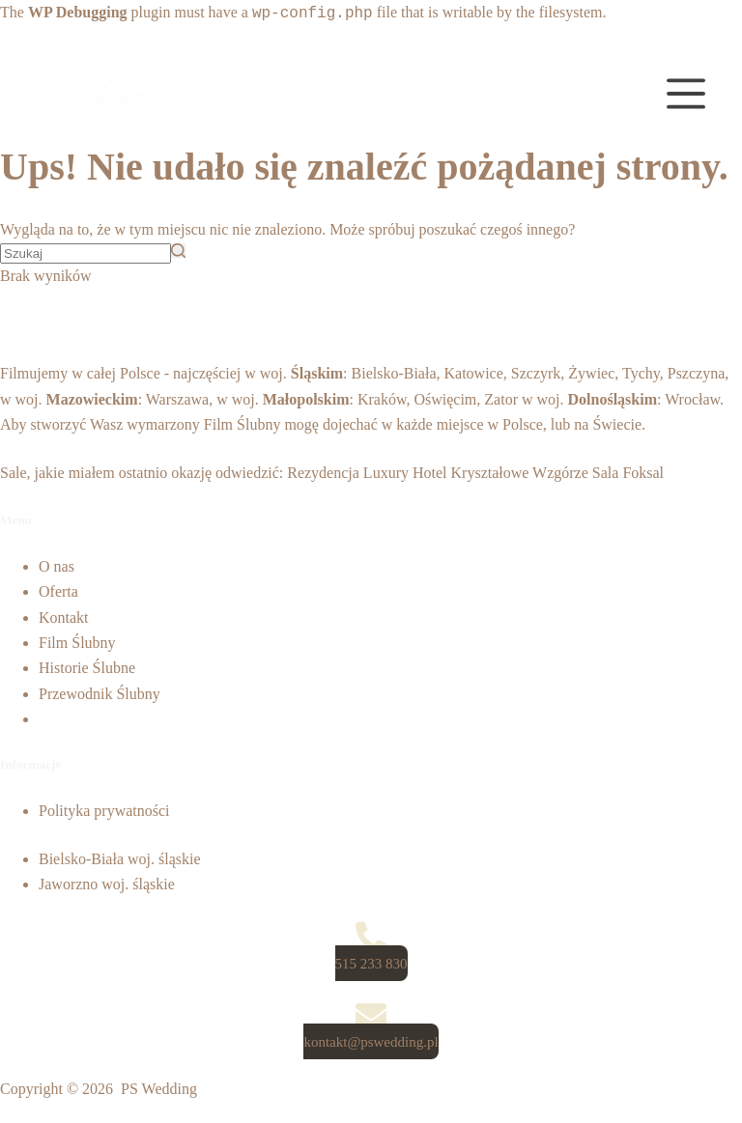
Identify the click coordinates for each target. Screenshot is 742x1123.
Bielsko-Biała (394, 373)
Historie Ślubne (87, 668)
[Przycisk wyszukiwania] (178, 250)
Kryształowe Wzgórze (519, 472)
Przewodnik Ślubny (99, 694)
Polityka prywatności (104, 810)
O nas (56, 566)
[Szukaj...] (85, 253)
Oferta (58, 591)
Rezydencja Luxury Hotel (366, 472)
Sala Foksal (628, 472)
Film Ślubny (242, 424)
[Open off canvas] (686, 93)
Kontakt (64, 617)
